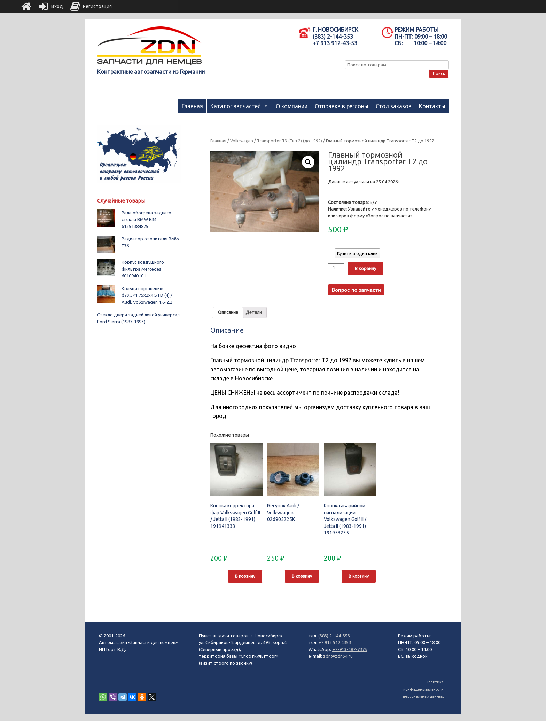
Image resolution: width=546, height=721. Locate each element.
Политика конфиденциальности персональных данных (423, 689)
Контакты (432, 106)
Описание (228, 312)
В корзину (365, 268)
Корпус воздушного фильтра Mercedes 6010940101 (143, 269)
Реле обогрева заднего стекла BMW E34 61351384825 (146, 219)
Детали (253, 312)
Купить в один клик (357, 253)
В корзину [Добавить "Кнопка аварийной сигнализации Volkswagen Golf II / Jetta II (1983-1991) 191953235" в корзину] (359, 576)
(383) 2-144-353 (334, 635)
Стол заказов (394, 106)
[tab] (228, 313)
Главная (192, 106)
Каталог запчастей (235, 106)
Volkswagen (241, 140)
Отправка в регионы (341, 106)
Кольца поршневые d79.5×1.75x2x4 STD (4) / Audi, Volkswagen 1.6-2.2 (147, 295)
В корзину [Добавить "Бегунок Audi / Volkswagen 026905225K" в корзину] (302, 576)
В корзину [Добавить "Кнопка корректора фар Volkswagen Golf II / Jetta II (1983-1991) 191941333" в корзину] (245, 576)
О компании (291, 106)
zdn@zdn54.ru (338, 655)
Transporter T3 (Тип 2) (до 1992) (289, 140)
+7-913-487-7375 (349, 649)
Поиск (439, 73)
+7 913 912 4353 (334, 642)
